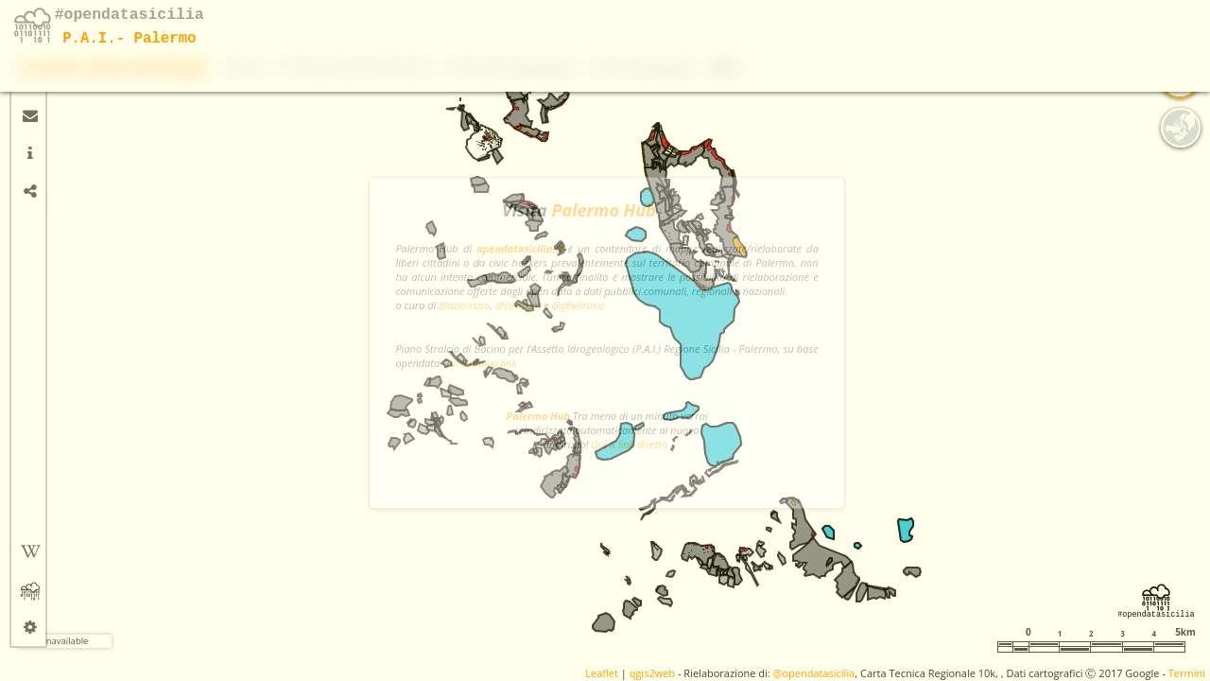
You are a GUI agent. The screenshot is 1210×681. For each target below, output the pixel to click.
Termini (1186, 673)
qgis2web (652, 673)
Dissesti (693, 23)
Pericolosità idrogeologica (958, 23)
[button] (71, 99)
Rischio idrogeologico (1091, 23)
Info (1176, 23)
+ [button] (71, 71)
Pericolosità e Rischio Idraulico (804, 23)
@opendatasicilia (814, 673)
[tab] (30, 77)
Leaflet (601, 673)
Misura (69, 201)
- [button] (71, 128)
